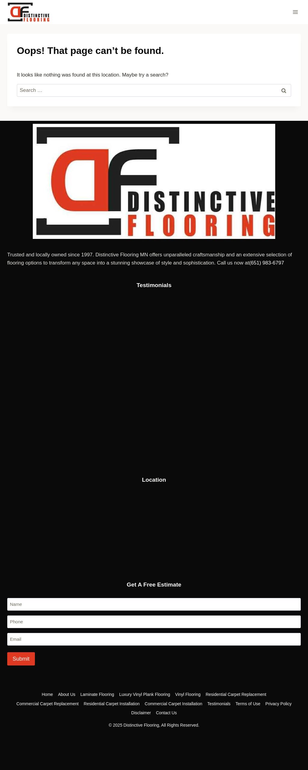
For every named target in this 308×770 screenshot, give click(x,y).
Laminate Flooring (97, 694)
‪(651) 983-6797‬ (266, 263)
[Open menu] (295, 12)
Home (47, 694)
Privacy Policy (278, 703)
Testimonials (218, 703)
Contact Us (166, 712)
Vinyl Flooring (188, 694)
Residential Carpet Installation (112, 703)
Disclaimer (141, 712)
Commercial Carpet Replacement (48, 703)
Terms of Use (248, 703)
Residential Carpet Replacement (236, 694)
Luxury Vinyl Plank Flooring (144, 694)
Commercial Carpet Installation (173, 703)
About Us (66, 694)
